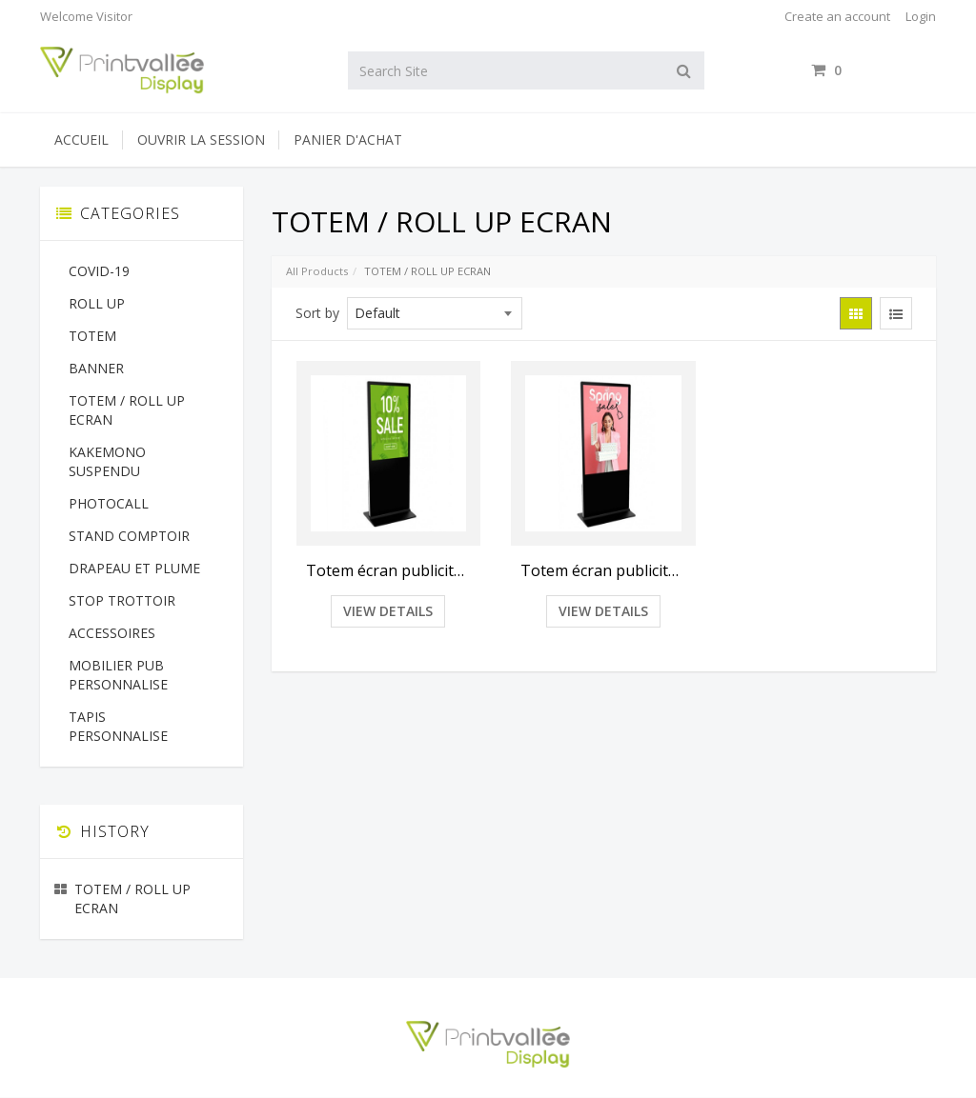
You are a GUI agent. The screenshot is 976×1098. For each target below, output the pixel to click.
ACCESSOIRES (112, 633)
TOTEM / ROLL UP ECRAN (127, 410)
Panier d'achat (348, 139)
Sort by (317, 313)
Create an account (837, 16)
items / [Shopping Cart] (873, 70)
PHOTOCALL (109, 503)
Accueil (81, 139)
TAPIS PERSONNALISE (118, 726)
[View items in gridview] (856, 313)
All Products (317, 271)
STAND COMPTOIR (129, 536)
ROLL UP (97, 303)
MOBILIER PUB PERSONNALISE (118, 674)
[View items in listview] (896, 313)
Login (920, 16)
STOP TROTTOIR (122, 600)
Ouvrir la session (201, 139)
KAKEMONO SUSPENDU (107, 461)
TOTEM (92, 336)
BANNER (96, 368)
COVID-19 (99, 271)
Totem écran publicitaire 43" (389, 570)
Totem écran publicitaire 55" (603, 570)
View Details (388, 611)
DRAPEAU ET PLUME (134, 568)
